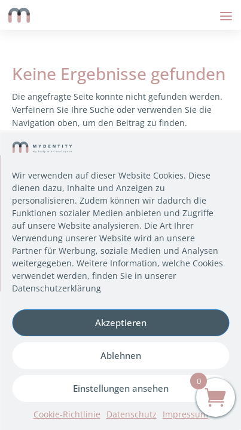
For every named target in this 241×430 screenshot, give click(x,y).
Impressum (185, 414)
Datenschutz (131, 414)
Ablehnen (120, 355)
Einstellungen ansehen (121, 388)
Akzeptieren (121, 322)
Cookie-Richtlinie (66, 414)
